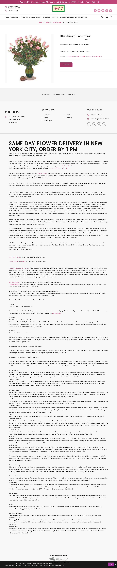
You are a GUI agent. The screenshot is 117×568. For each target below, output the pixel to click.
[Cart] (107, 17)
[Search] (102, 16)
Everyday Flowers (97, 56)
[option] (29, 58)
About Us (55, 17)
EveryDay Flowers (15, 257)
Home (7, 17)
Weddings (46, 17)
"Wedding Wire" (42, 173)
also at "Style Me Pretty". (59, 168)
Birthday (76, 56)
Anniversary (57, 22)
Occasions (14, 17)
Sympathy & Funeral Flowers (31, 17)
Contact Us (72, 94)
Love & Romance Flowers (17, 261)
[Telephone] (6, 11)
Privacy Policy (45, 94)
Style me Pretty (67, 166)
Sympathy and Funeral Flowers (19, 268)
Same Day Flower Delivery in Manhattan (74, 17)
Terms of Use (60, 565)
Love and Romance (85, 56)
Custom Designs (14, 284)
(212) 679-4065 (13, 10)
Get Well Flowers (14, 282)
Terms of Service (59, 94)
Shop (47, 22)
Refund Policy (57, 313)
